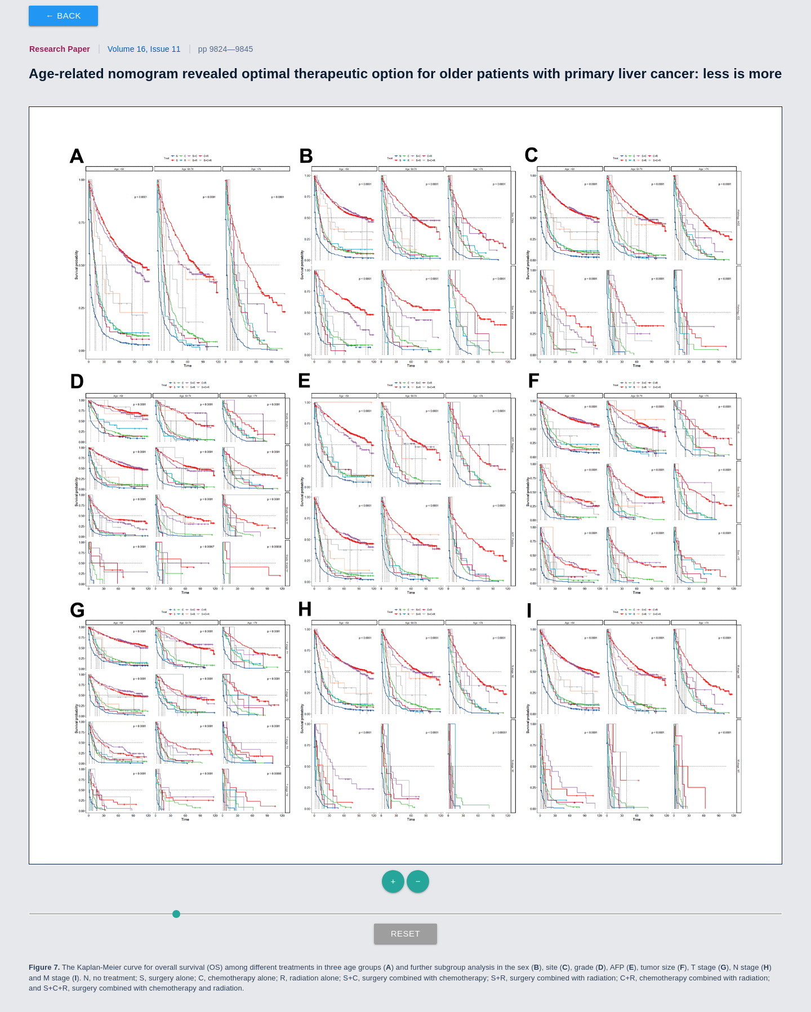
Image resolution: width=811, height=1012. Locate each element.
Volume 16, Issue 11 (144, 49)
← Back (63, 15)
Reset (406, 933)
